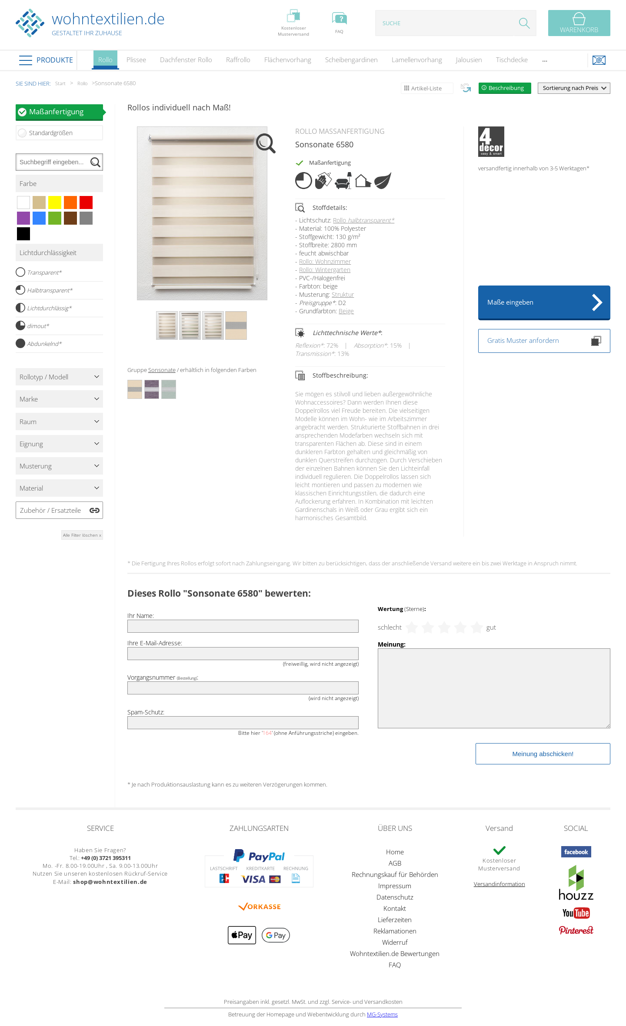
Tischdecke (512, 59)
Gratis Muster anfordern (544, 341)
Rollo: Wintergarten (324, 270)
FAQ (395, 964)
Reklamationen (394, 930)
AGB (395, 863)
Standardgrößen (51, 133)
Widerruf (395, 942)
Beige (346, 311)
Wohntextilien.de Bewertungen (395, 953)
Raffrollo (238, 59)
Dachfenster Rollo (186, 59)
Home (395, 851)
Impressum (394, 885)
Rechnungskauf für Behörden (395, 874)
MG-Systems (382, 1014)
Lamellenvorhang (417, 59)
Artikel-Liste (426, 88)
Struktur (343, 294)
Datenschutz (394, 897)
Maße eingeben (510, 302)
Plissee (136, 59)
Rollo (105, 62)
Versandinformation (499, 884)
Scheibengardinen (351, 59)
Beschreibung (506, 88)
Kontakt (394, 908)
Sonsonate (162, 370)
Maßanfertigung (66, 111)
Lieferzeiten (395, 919)
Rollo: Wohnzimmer (325, 261)
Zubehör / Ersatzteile (50, 510)
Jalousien (469, 59)
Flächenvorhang (287, 59)
